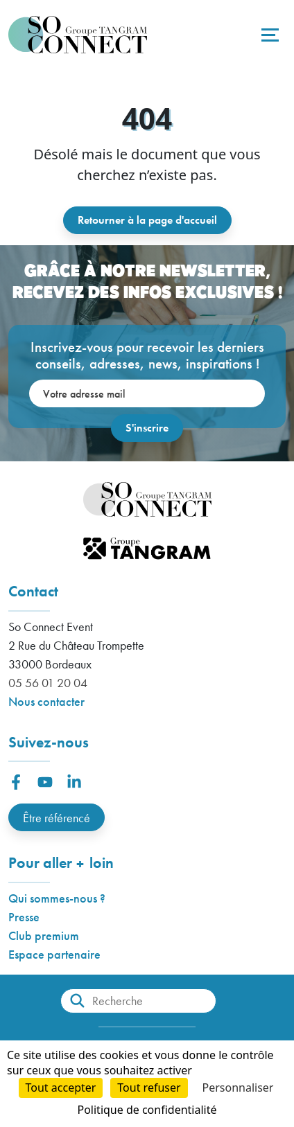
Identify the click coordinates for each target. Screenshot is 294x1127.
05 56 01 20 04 (47, 683)
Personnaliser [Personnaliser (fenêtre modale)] (238, 1087)
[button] (16, 782)
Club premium (43, 935)
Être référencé (56, 818)
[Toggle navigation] (268, 34)
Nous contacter (46, 701)
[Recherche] (138, 1000)
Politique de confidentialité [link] (146, 1109)
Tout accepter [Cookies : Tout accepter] (61, 1087)
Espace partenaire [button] (54, 954)
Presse (24, 917)
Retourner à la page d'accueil (147, 220)
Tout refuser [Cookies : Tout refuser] (148, 1087)
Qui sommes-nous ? (56, 898)
